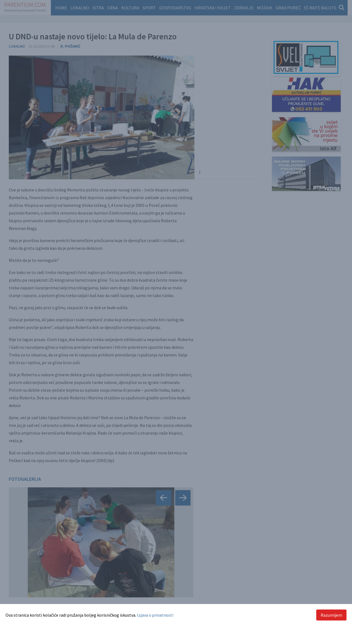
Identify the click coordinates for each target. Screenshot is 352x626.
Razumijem (331, 615)
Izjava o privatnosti (155, 615)
